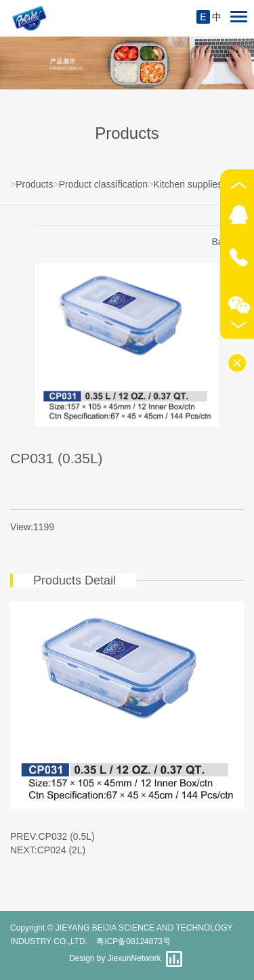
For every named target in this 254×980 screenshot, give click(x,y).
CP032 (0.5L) (67, 836)
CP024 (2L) (61, 850)
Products (34, 184)
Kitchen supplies (187, 184)
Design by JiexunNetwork (115, 958)
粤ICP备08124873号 (133, 941)
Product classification (103, 184)
